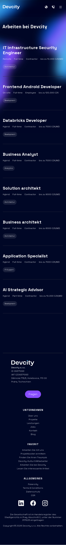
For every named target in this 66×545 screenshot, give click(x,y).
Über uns (33, 415)
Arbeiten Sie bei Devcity (33, 464)
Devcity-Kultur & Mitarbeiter (33, 461)
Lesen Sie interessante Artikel (33, 468)
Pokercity (33, 484)
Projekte (33, 419)
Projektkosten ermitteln (33, 453)
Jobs (33, 426)
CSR (33, 495)
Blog (33, 434)
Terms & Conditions (33, 488)
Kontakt (33, 430)
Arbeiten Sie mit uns (33, 450)
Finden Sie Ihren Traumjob (33, 457)
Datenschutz (33, 491)
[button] (47, 7)
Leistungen (33, 423)
